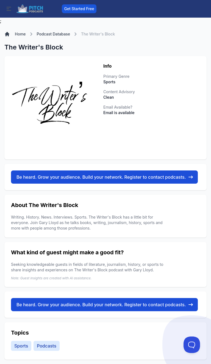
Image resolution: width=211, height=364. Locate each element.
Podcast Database (53, 34)
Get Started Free (79, 8)
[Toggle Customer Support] (192, 345)
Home (20, 34)
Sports (21, 346)
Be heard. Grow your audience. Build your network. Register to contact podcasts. (104, 177)
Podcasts (46, 346)
